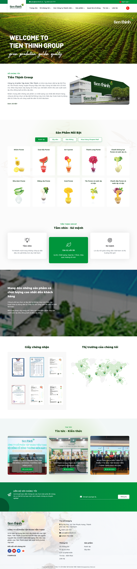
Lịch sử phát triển (65, 553)
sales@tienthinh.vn (36, 2)
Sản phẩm (80, 8)
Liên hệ (115, 8)
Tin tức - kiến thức (66, 556)
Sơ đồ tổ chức (64, 550)
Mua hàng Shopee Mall (90, 139)
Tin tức (106, 8)
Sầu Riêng (69, 139)
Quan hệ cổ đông (94, 8)
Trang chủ (33, 8)
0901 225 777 (50, 2)
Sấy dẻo (55, 139)
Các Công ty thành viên (63, 8)
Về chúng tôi (45, 8)
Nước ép (41, 139)
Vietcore (92, 567)
